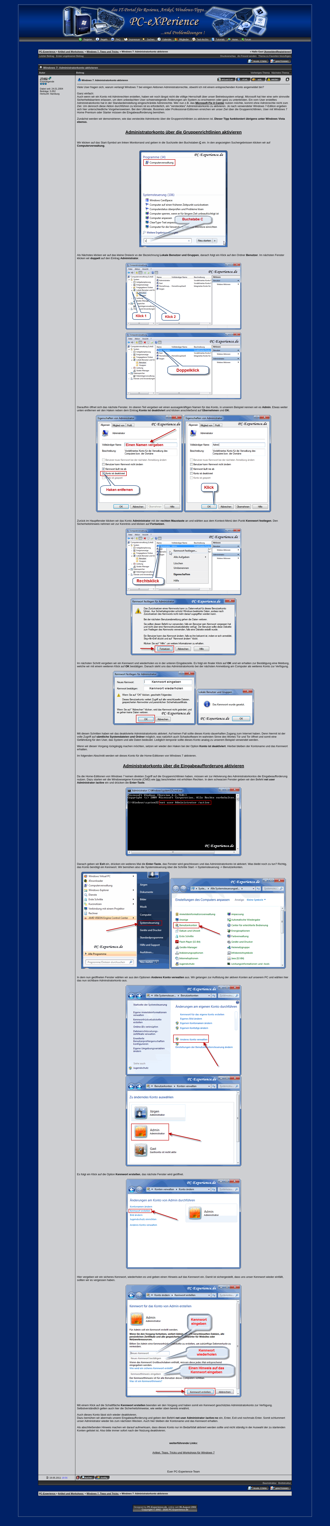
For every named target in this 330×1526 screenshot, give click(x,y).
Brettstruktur (284, 1483)
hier (158, 779)
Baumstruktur (269, 1483)
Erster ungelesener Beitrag (70, 56)
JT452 (44, 78)
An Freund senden (247, 56)
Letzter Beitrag (46, 56)
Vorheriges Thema (260, 72)
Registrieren (283, 51)
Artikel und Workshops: (71, 51)
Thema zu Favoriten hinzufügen (274, 56)
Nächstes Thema (280, 72)
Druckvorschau (228, 56)
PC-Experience (47, 51)
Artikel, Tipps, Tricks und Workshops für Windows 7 (183, 1452)
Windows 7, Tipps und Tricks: (102, 51)
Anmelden (270, 51)
